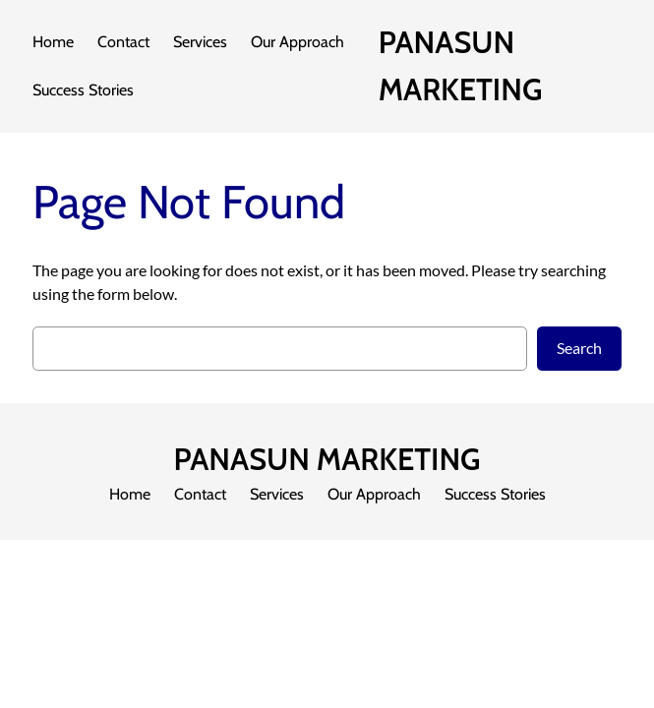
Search (579, 347)
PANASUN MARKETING (326, 459)
